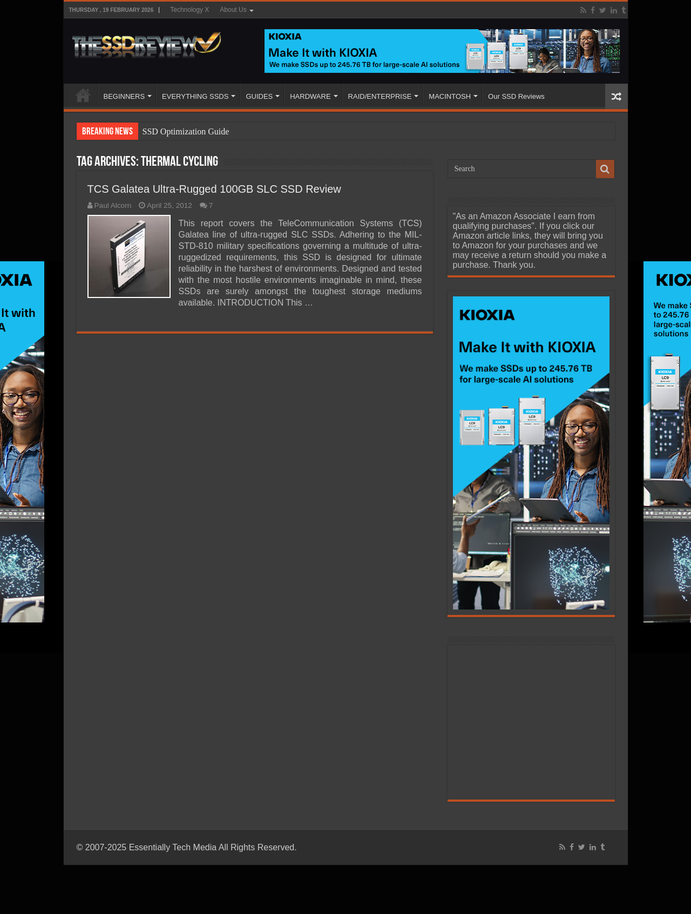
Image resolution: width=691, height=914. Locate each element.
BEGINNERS (124, 96)
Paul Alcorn (113, 205)
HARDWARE (310, 96)
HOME (83, 95)
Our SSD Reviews (516, 96)
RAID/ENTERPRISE (380, 96)
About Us (233, 9)
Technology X (189, 9)
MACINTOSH (450, 96)
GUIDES (259, 96)
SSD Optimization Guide (186, 131)
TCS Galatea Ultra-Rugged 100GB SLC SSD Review (214, 189)
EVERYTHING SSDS (195, 96)
